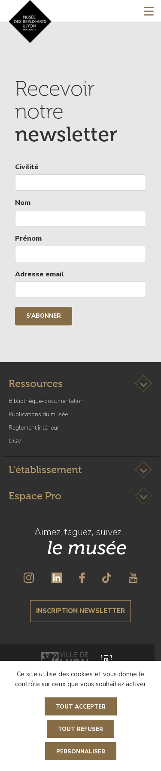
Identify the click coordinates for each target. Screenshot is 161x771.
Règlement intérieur (34, 428)
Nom (22, 202)
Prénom (28, 238)
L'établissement (45, 469)
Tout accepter (81, 707)
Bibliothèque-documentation (46, 401)
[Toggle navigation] (149, 11)
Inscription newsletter (80, 611)
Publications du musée (38, 414)
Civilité (27, 167)
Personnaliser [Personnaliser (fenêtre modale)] (80, 752)
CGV (15, 441)
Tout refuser (80, 729)
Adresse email (39, 274)
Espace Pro (35, 495)
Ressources (36, 383)
